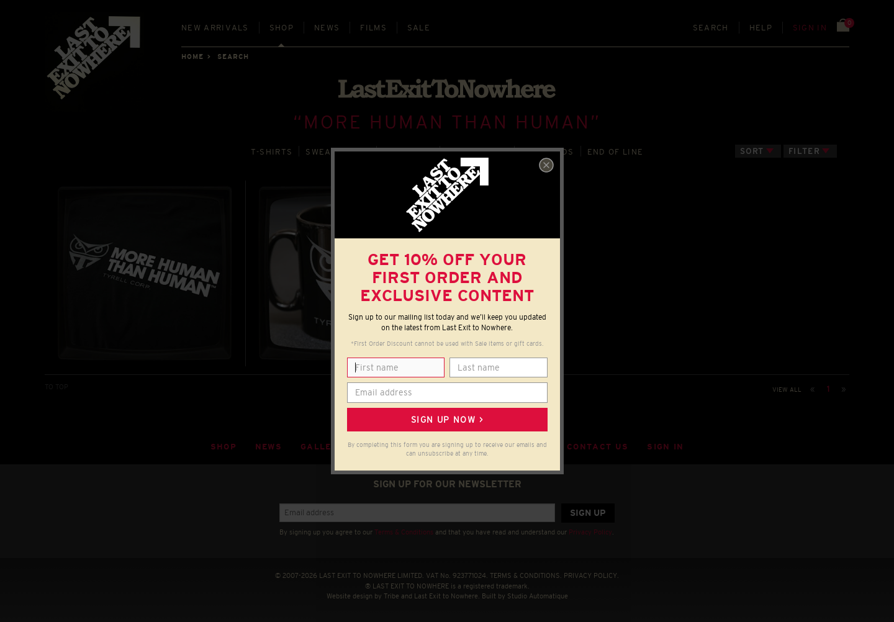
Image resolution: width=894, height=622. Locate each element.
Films (373, 27)
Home (192, 56)
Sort (752, 151)
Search (711, 27)
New (215, 27)
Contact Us (597, 446)
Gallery (322, 446)
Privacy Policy (590, 532)
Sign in (810, 27)
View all (786, 389)
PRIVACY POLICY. (591, 575)
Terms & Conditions (403, 532)
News (327, 27)
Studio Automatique (537, 596)
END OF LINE (615, 152)
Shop (281, 27)
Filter (804, 151)
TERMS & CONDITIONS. (526, 575)
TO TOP (56, 386)
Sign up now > (447, 420)
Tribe (391, 596)
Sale (418, 27)
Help (760, 27)
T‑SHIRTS (272, 152)
